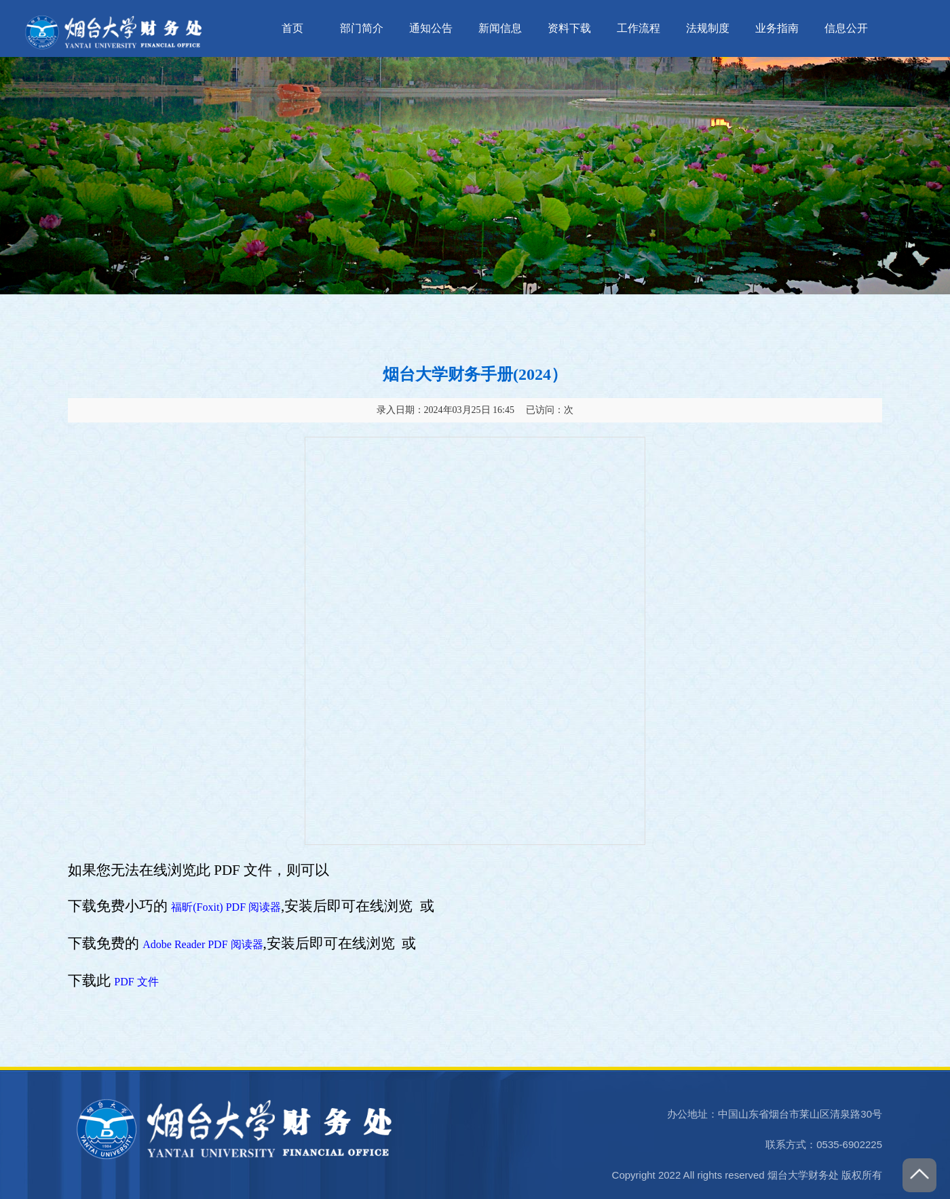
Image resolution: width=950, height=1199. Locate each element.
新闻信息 (500, 28)
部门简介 (361, 28)
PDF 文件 (136, 981)
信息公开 (846, 28)
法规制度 (707, 28)
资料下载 (569, 28)
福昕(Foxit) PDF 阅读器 (226, 907)
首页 (292, 28)
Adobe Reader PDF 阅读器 (202, 944)
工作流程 (638, 28)
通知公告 (431, 28)
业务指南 (777, 28)
